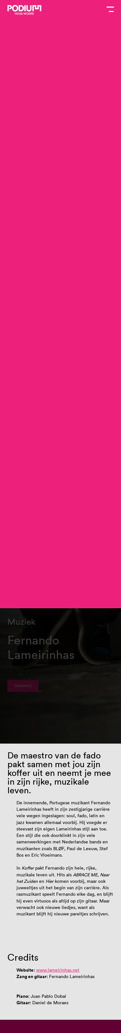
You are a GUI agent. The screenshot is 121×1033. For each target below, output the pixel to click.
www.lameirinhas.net (57, 970)
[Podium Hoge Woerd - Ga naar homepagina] (24, 10)
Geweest (23, 685)
